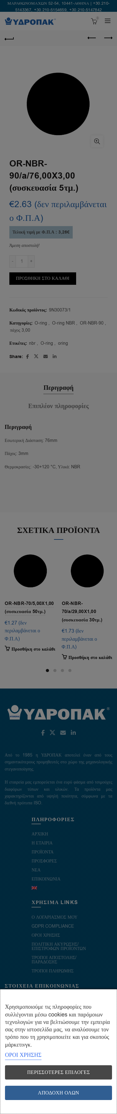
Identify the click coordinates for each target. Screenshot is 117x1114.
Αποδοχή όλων (58, 1092)
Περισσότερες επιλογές (58, 1072)
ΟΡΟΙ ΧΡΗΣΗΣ (23, 1055)
